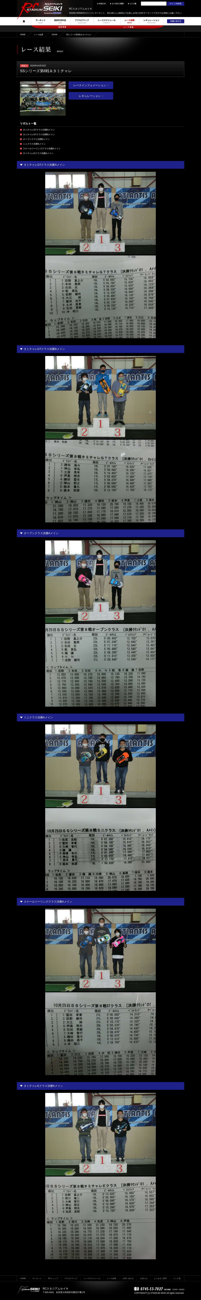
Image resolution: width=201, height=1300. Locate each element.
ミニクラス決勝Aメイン (34, 144)
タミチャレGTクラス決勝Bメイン (39, 134)
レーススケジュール (92, 1278)
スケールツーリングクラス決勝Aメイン (42, 148)
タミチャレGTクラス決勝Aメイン (39, 129)
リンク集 (177, 1278)
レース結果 (38, 35)
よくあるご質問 (160, 1278)
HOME (23, 35)
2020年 (55, 35)
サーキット (37, 1278)
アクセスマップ (71, 1278)
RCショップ (53, 1278)
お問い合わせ (128, 1278)
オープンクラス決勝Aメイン (36, 139)
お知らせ (143, 1278)
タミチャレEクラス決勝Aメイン (38, 153)
